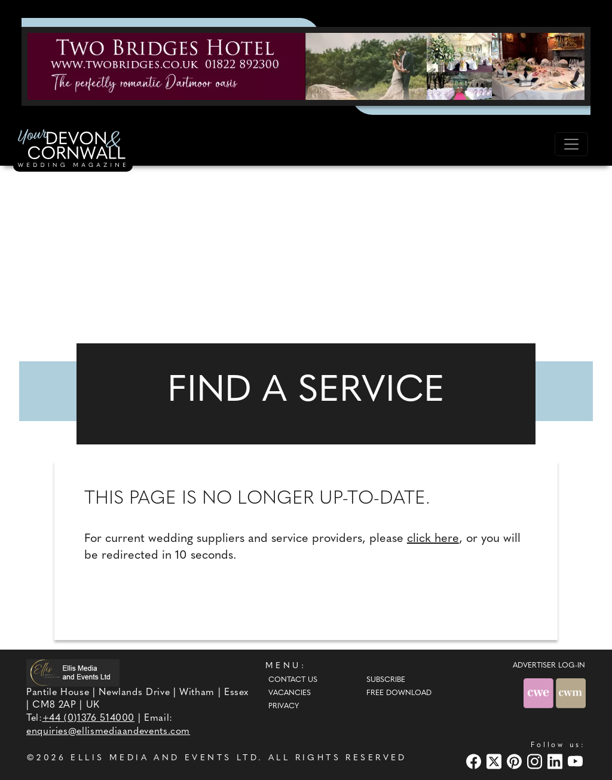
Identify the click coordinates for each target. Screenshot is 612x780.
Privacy (283, 706)
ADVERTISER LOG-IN (549, 665)
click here (433, 539)
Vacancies (289, 693)
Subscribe (385, 680)
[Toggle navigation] (571, 144)
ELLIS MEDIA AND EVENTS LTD (164, 758)
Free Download (399, 693)
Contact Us (292, 680)
